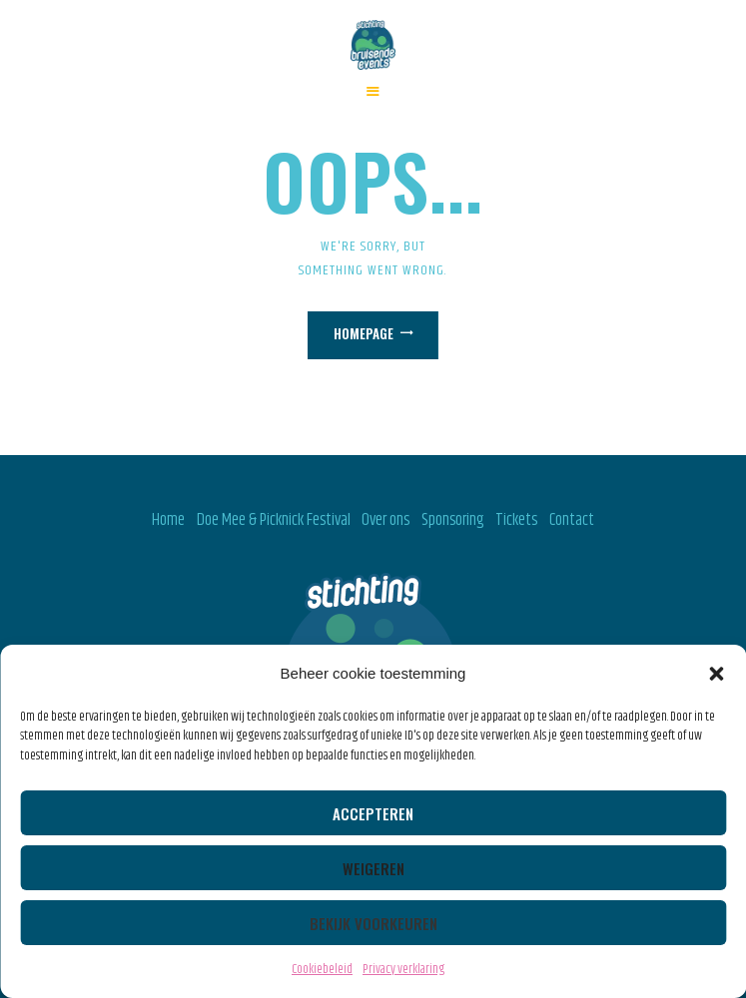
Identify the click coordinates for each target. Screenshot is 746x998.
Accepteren (373, 813)
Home (168, 520)
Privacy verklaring (403, 969)
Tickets (516, 520)
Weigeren (373, 868)
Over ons (385, 520)
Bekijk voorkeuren (373, 923)
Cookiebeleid (322, 969)
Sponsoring (452, 520)
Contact (571, 520)
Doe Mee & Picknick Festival (274, 520)
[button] (716, 674)
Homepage (363, 333)
